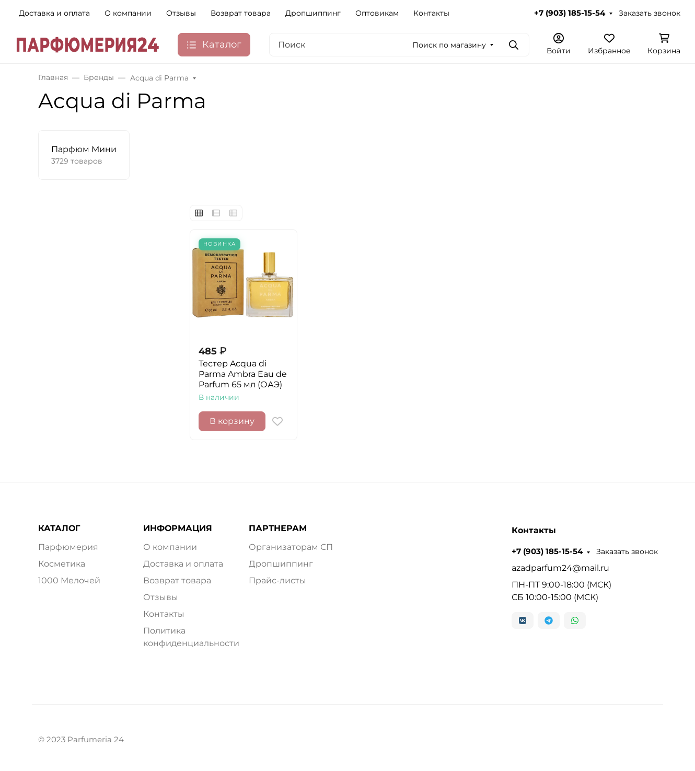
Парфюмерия (68, 547)
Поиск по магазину (449, 45)
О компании (128, 13)
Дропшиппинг (313, 13)
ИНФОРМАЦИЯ (177, 528)
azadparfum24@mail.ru (560, 568)
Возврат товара (241, 13)
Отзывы (181, 13)
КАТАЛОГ (59, 528)
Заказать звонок (649, 13)
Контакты (431, 13)
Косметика (61, 564)
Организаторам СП (291, 547)
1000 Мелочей (69, 580)
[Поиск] (399, 44)
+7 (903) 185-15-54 (569, 13)
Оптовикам (377, 13)
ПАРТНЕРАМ (278, 528)
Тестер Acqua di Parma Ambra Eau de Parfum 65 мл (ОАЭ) (243, 374)
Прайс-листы (277, 580)
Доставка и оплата (54, 13)
